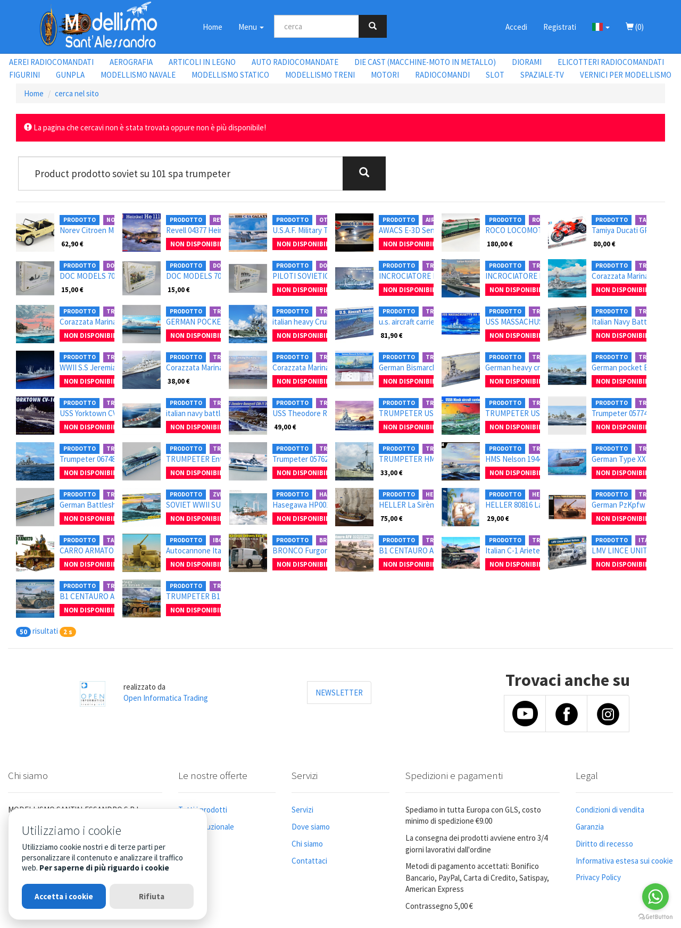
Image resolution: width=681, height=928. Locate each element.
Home (212, 27)
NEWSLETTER (339, 692)
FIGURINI (24, 75)
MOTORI (385, 75)
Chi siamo (307, 844)
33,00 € (391, 472)
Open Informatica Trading (165, 698)
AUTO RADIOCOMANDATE (295, 62)
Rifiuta (151, 896)
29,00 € (498, 518)
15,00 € (72, 289)
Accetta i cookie (64, 896)
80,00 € (604, 243)
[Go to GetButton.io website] (655, 917)
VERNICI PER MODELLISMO (625, 75)
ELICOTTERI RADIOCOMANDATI (611, 62)
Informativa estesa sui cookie (624, 861)
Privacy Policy (598, 877)
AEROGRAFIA (131, 62)
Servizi (302, 810)
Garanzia (590, 827)
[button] (601, 26)
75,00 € (391, 518)
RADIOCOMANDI (442, 75)
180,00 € (500, 243)
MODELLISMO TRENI (320, 75)
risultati (45, 631)
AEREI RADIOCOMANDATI (51, 62)
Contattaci (309, 861)
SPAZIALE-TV (542, 75)
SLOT (495, 75)
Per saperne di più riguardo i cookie (104, 868)
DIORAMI (527, 62)
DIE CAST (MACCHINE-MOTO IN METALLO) (425, 62)
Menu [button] (251, 27)
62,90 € (72, 243)
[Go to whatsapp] (655, 896)
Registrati (559, 27)
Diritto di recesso (604, 844)
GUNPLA (70, 75)
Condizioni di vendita (610, 810)
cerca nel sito (77, 93)
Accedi (516, 27)
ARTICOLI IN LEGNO (202, 62)
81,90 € (391, 335)
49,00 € (285, 426)
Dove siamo (311, 827)
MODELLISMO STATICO (230, 75)
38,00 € (179, 381)
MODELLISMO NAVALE (138, 75)
